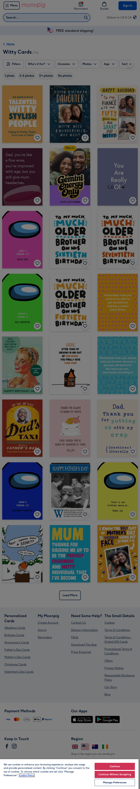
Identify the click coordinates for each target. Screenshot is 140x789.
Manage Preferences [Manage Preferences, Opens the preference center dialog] (115, 782)
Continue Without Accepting (114, 774)
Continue (115, 766)
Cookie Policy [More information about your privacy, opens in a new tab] (26, 775)
